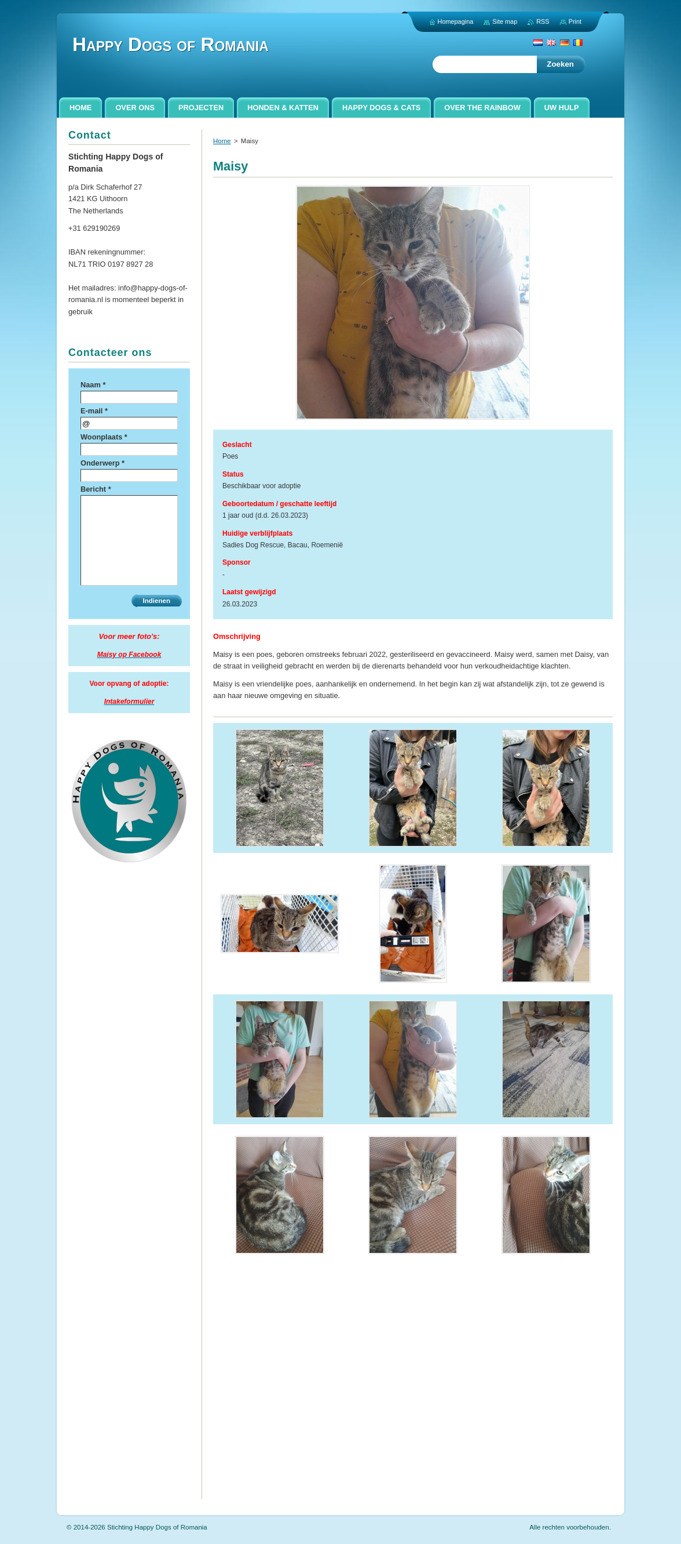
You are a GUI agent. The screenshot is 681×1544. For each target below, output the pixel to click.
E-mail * (94, 410)
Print (575, 21)
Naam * (92, 384)
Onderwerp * (102, 463)
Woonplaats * (103, 437)
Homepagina (456, 21)
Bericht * (95, 489)
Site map (504, 21)
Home (222, 140)
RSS (542, 21)
